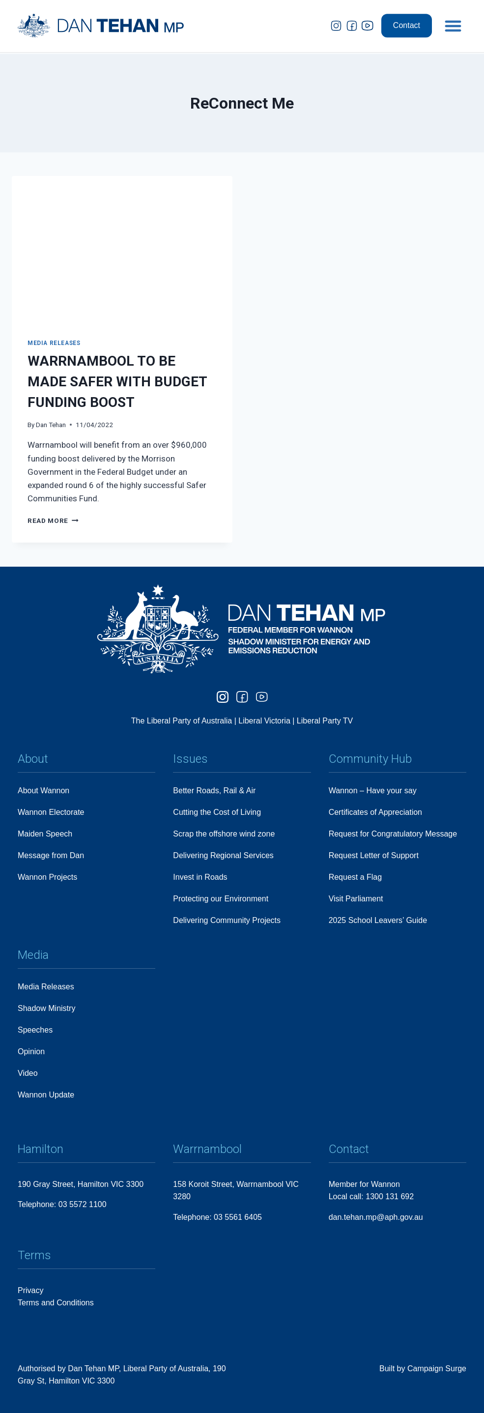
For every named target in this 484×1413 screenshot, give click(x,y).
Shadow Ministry (46, 1008)
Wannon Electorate (51, 812)
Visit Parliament (356, 898)
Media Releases (54, 343)
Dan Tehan (51, 425)
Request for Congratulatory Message (393, 834)
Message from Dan (51, 855)
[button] (453, 17)
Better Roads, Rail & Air (214, 790)
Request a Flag (355, 877)
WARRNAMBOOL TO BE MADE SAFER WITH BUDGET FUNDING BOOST (117, 381)
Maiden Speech (45, 834)
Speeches (35, 1030)
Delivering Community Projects (227, 920)
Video (28, 1073)
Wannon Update (46, 1095)
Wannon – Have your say (373, 790)
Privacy (30, 1290)
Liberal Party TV (325, 721)
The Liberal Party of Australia (182, 721)
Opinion (31, 1051)
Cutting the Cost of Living (217, 812)
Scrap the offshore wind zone (224, 834)
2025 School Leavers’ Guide (378, 920)
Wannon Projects (47, 877)
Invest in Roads (200, 877)
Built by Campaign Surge (422, 1368)
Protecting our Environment (220, 898)
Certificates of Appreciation (375, 812)
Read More (53, 520)
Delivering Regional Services (223, 855)
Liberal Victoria (264, 721)
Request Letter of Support (374, 855)
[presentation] (122, 249)
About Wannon (43, 790)
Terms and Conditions (56, 1302)
